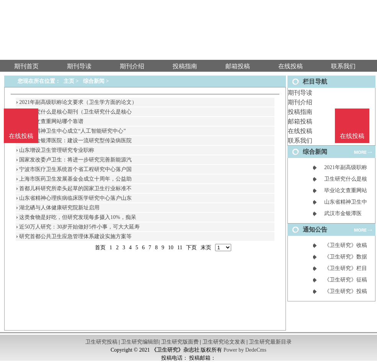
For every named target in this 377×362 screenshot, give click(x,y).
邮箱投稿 (300, 121)
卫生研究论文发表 (223, 342)
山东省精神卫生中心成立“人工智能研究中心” (72, 131)
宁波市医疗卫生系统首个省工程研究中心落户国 (75, 169)
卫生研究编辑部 (139, 342)
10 (170, 247)
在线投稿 (300, 131)
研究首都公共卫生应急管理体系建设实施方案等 (75, 236)
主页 (69, 81)
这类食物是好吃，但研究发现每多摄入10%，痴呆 (77, 217)
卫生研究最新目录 (270, 342)
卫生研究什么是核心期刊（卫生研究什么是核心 (75, 112)
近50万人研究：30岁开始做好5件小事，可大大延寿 (79, 227)
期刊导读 (300, 92)
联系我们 (300, 140)
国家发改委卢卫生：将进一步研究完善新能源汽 (75, 160)
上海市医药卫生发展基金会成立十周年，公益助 (75, 179)
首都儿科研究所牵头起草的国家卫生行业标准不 (75, 188)
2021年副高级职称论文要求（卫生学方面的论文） (78, 102)
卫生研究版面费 (180, 342)
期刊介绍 (300, 102)
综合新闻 (93, 81)
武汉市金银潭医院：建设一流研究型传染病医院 (75, 140)
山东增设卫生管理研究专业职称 (56, 150)
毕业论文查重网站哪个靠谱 (51, 121)
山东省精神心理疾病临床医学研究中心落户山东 (75, 198)
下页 (191, 247)
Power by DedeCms (245, 350)
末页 (206, 247)
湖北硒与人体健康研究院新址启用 (59, 208)
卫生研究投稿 (101, 342)
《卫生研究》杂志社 (175, 350)
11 (179, 247)
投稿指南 (300, 112)
